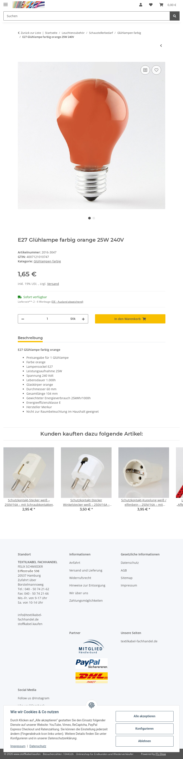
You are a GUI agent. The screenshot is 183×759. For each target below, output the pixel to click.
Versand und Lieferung (85, 570)
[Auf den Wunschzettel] (156, 70)
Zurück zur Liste (31, 33)
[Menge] (47, 318)
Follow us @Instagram (33, 698)
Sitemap (127, 578)
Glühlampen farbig (47, 261)
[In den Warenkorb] (21, 59)
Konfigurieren (144, 728)
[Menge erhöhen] (83, 318)
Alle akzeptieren (144, 716)
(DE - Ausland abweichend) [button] (67, 302)
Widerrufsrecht (80, 578)
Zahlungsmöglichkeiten (86, 600)
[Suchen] (175, 16)
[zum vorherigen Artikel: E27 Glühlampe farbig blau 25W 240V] (161, 45)
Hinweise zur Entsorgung (87, 585)
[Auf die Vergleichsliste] (145, 70)
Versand (53, 284)
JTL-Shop (161, 754)
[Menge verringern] (22, 318)
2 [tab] (93, 218)
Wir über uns (78, 593)
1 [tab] (89, 218)
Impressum (18, 746)
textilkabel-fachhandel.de (139, 641)
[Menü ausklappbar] (5, 2)
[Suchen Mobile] (86, 16)
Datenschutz (38, 746)
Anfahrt (74, 563)
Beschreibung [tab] (30, 338)
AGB (124, 570)
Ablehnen (144, 741)
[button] (141, 4)
